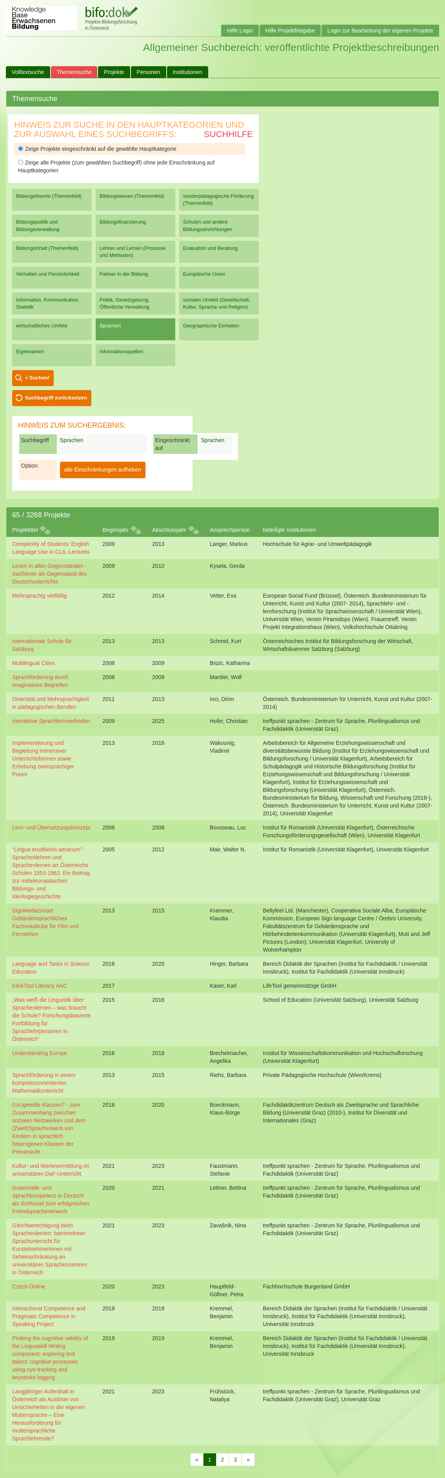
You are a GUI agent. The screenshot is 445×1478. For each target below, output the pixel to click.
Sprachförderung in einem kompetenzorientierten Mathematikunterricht (43, 1083)
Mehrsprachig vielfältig (39, 596)
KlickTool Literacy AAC (39, 986)
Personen (148, 72)
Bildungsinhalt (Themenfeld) (47, 248)
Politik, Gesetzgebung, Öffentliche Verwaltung (124, 303)
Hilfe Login (240, 30)
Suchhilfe (228, 134)
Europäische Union (204, 274)
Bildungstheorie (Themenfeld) (49, 196)
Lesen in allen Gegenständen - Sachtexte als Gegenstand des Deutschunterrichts (49, 574)
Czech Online (28, 1286)
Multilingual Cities (33, 663)
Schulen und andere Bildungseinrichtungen (207, 225)
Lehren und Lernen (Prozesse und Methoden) (133, 251)
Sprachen (110, 326)
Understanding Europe (39, 1053)
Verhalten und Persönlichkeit (47, 274)
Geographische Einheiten (211, 326)
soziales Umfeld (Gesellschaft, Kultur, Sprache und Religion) (216, 303)
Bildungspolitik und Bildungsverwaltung (37, 225)
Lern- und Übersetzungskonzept (51, 827)
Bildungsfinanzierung (123, 222)
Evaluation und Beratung (210, 248)
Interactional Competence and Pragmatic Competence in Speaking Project (48, 1316)
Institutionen (188, 72)
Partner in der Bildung (124, 274)
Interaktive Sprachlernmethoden (51, 721)
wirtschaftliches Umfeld (41, 326)
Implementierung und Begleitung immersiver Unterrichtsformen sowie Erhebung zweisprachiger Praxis (43, 758)
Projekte (114, 72)
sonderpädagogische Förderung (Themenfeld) (218, 199)
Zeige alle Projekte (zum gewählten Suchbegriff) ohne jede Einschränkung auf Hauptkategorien (116, 166)
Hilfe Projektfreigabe (290, 30)
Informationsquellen (121, 351)
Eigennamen (30, 351)
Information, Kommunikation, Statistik (48, 303)
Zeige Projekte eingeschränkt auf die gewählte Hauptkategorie (97, 149)
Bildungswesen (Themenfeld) (132, 196)
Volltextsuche (28, 72)
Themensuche (74, 72)
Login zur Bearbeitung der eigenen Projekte (380, 30)
